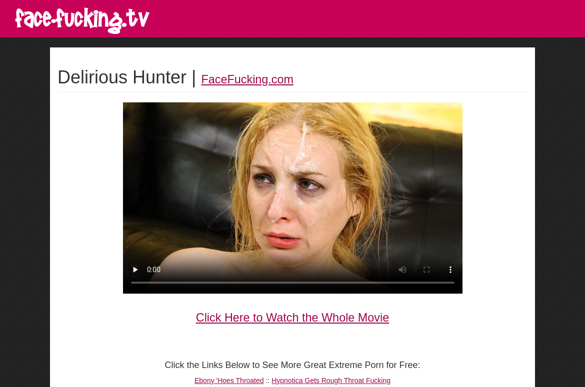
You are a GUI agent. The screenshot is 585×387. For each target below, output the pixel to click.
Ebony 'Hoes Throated (229, 381)
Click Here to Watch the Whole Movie (293, 317)
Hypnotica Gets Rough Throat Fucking (331, 381)
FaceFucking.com (247, 79)
